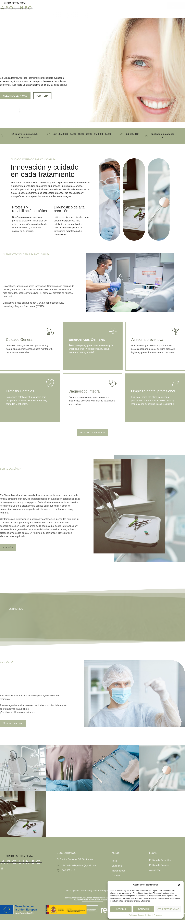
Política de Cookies (136, 915)
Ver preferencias (168, 909)
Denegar (143, 909)
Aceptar (121, 909)
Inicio (79, 6)
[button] (179, 884)
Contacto (131, 6)
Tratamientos (112, 6)
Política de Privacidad (153, 915)
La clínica (93, 6)
